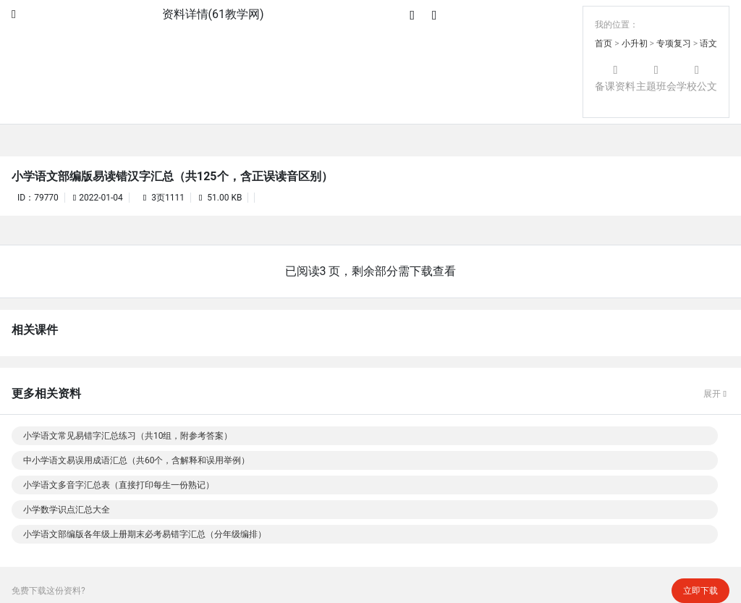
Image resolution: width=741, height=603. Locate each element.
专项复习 (673, 43)
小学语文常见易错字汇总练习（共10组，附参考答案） (128, 436)
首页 (603, 43)
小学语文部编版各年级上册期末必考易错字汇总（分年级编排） (144, 534)
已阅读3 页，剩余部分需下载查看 (371, 271)
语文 (708, 43)
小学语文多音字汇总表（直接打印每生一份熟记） (118, 485)
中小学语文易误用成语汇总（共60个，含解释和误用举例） (136, 460)
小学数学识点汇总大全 (66, 510)
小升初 (635, 43)
